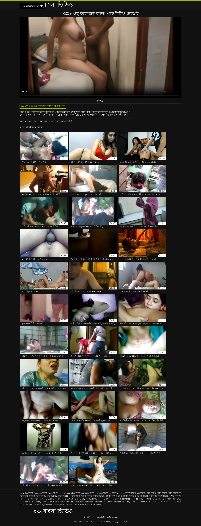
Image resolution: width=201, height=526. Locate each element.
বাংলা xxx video (86, 502)
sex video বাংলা (26, 494)
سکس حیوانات (94, 522)
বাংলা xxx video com (103, 502)
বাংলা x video (34, 502)
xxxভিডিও (141, 494)
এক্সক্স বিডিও (151, 494)
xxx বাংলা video (115, 494)
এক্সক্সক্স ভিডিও (98, 496)
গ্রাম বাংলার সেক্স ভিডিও (159, 496)
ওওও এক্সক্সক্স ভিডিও (126, 496)
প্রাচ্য (35, 122)
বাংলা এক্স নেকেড (67, 505)
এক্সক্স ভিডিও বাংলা (27, 496)
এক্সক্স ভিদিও (40, 496)
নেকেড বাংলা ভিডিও (108, 499)
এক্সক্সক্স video (62, 496)
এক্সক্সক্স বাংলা (74, 496)
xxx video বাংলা (87, 494)
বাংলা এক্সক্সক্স (96, 505)
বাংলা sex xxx (136, 499)
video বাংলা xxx (54, 494)
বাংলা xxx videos (137, 502)
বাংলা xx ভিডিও (72, 502)
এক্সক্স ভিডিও (162, 494)
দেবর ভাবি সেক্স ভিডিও (57, 499)
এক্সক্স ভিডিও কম (174, 494)
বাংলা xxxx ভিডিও (168, 502)
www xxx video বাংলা (71, 494)
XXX (66, 13)
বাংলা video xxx (164, 499)
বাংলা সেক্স (44, 122)
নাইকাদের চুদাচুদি (92, 499)
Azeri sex (105, 522)
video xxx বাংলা (40, 494)
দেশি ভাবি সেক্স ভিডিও (75, 499)
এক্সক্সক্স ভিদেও (111, 496)
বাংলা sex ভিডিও (150, 499)
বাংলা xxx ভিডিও (153, 502)
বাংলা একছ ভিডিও (71, 122)
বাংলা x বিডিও (59, 502)
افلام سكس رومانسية (118, 522)
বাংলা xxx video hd (121, 502)
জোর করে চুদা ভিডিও (38, 499)
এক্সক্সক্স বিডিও (86, 496)
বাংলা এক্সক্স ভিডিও (82, 505)
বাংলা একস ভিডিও (51, 505)
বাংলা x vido (46, 502)
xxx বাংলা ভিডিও (81, 522)
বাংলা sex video (123, 499)
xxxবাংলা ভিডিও (129, 494)
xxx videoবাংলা (101, 494)
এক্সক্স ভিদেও (51, 496)
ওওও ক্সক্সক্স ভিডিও (142, 496)
